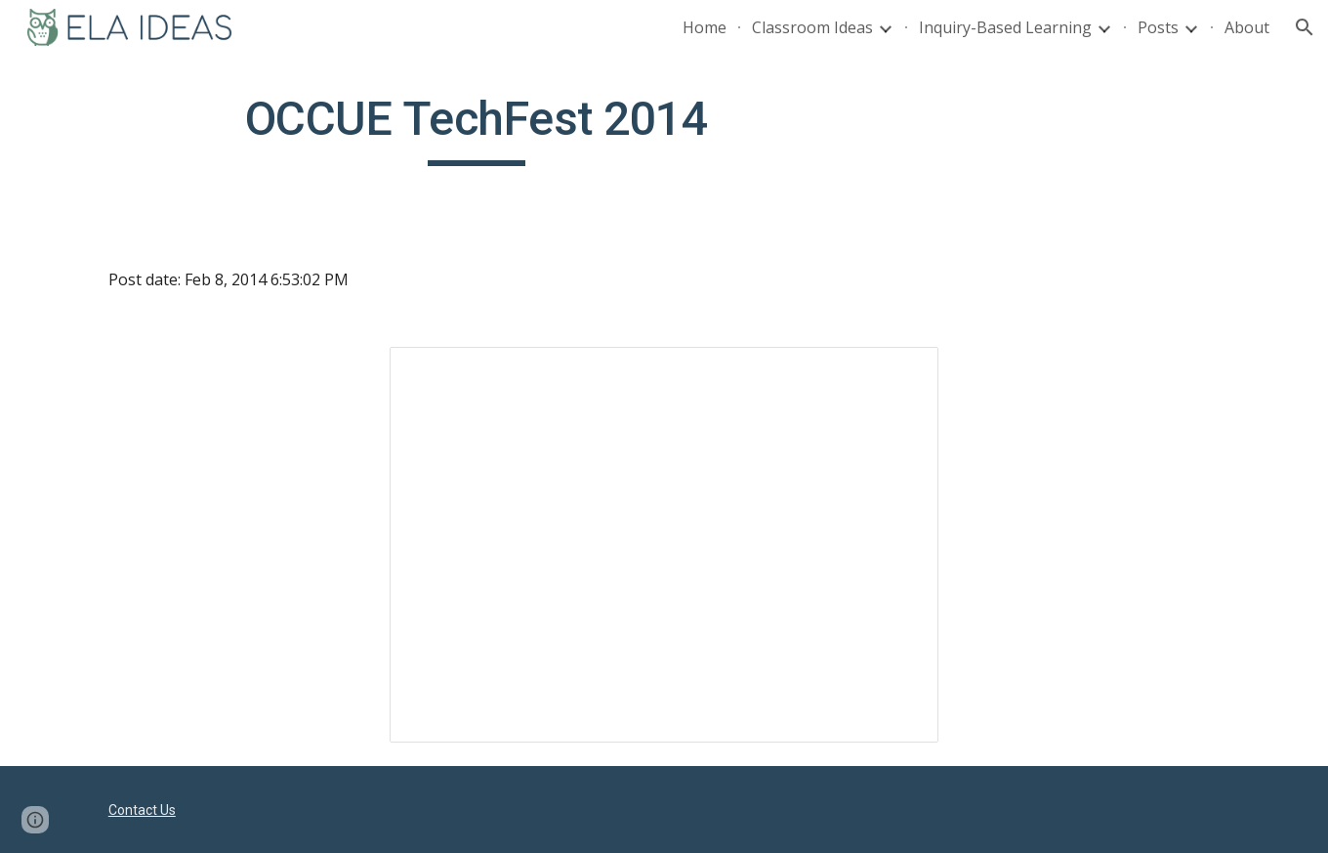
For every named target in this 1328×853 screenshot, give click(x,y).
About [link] (1246, 27)
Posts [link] (1158, 27)
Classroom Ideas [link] (812, 27)
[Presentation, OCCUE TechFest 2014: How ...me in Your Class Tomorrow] (664, 544)
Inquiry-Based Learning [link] (1005, 27)
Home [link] (704, 27)
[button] (1304, 27)
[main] (476, 128)
